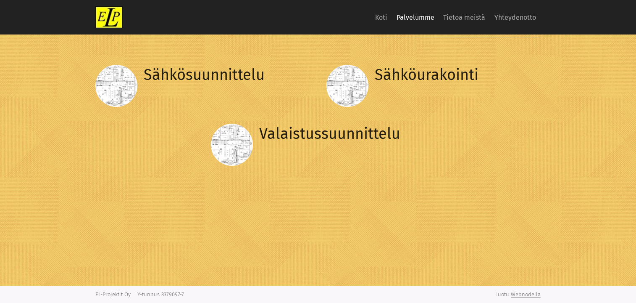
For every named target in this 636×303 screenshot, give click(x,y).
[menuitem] (360, 17)
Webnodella (526, 294)
